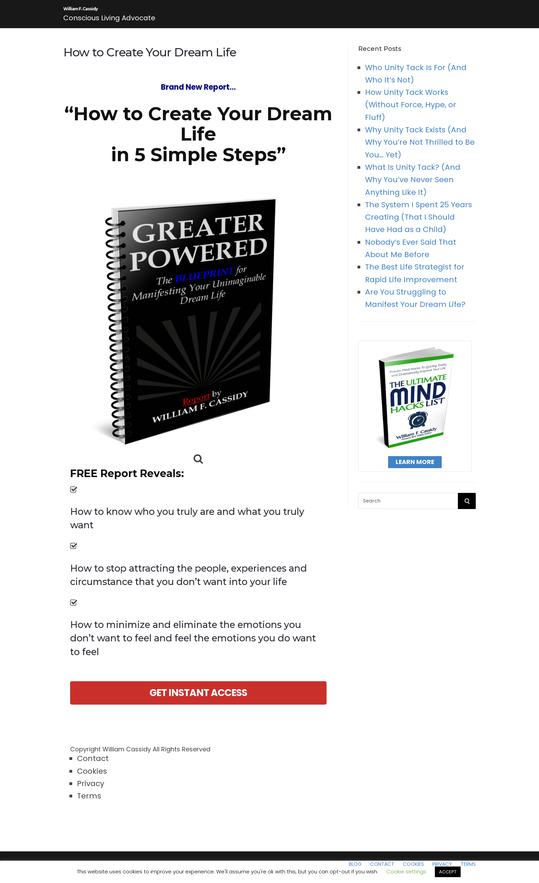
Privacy (90, 789)
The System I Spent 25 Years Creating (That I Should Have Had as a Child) (418, 223)
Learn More (415, 468)
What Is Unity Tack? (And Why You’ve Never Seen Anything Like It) (412, 186)
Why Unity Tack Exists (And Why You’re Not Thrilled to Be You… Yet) (420, 148)
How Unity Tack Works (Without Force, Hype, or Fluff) (410, 111)
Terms (89, 802)
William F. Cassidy (109, 12)
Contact (93, 764)
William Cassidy (126, 755)
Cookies (92, 777)
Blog (355, 870)
